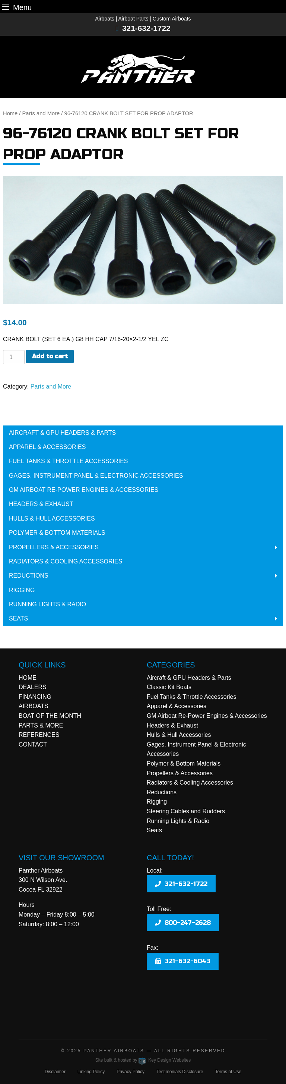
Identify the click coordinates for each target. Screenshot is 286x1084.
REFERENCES (39, 735)
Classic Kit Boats (169, 687)
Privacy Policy (130, 1071)
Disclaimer (55, 1071)
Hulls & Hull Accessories (52, 518)
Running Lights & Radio (47, 604)
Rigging (22, 590)
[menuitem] (143, 432)
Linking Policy (91, 1071)
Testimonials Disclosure (179, 1071)
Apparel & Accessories (47, 447)
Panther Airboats (113, 1050)
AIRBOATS (33, 706)
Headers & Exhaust (41, 504)
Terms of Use (228, 1071)
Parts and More (41, 113)
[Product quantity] (14, 357)
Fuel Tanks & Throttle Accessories (68, 461)
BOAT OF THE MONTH (50, 716)
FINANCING (35, 697)
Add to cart (50, 356)
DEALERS (33, 687)
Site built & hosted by (143, 1060)
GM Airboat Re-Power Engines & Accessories (83, 490)
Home (10, 113)
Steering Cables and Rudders (186, 811)
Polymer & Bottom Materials (57, 533)
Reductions (28, 575)
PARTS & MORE (41, 725)
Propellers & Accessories (54, 547)
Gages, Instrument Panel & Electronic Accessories (96, 475)
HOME (27, 678)
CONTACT (33, 744)
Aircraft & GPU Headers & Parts (62, 433)
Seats (18, 618)
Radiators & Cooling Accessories (65, 561)
